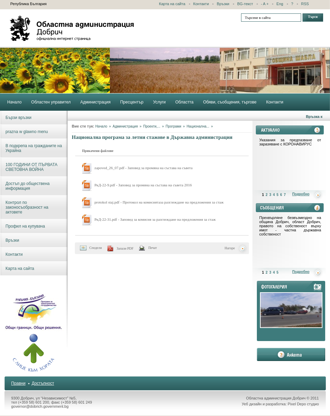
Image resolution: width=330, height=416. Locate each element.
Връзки (223, 4)
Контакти (201, 4)
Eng (279, 4)
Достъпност (43, 383)
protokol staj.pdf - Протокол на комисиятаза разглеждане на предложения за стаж (159, 202)
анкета (291, 354)
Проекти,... (151, 126)
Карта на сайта (172, 4)
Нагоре (230, 248)
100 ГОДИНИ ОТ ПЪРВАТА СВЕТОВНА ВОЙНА (31, 167)
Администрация (125, 126)
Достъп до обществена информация (27, 186)
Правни (18, 383)
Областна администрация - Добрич (72, 28)
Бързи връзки (18, 117)
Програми (173, 126)
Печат (152, 248)
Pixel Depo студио (303, 404)
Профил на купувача (25, 226)
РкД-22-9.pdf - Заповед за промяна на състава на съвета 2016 (143, 185)
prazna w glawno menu (26, 131)
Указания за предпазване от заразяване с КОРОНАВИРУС (290, 142)
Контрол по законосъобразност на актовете (26, 207)
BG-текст (245, 4)
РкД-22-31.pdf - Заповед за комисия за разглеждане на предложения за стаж (155, 219)
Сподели (95, 248)
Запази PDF (125, 248)
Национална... (197, 126)
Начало (101, 126)
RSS (305, 4)
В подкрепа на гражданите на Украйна (33, 148)
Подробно (300, 194)
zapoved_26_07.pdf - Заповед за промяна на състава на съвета (143, 168)
